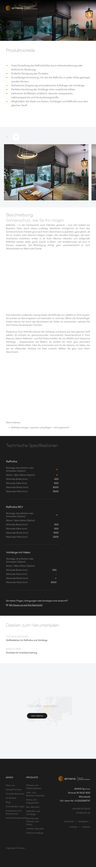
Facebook (69, 821)
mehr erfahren (37, 716)
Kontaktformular (14, 789)
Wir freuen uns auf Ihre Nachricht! (24, 605)
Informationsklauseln (16, 817)
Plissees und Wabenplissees (33, 787)
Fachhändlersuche (15, 793)
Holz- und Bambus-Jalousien (35, 794)
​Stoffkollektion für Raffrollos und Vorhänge (27, 640)
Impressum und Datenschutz (13, 812)
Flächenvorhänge (35, 832)
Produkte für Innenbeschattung (21, 652)
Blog (8, 802)
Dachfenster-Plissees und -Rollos (33, 821)
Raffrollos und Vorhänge (33, 813)
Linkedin (86, 826)
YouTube (73, 826)
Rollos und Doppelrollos (32, 801)
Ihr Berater (11, 798)
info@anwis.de (83, 812)
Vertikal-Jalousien (35, 828)
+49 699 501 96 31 (81, 808)
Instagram (83, 821)
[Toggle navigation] (87, 8)
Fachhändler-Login (15, 806)
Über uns (10, 785)
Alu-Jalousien (33, 806)
